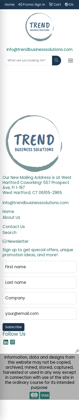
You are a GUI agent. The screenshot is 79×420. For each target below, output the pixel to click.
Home (8, 211)
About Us (11, 217)
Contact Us (14, 227)
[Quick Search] (27, 60)
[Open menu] (70, 60)
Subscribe (13, 327)
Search (9, 232)
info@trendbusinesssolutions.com (40, 49)
